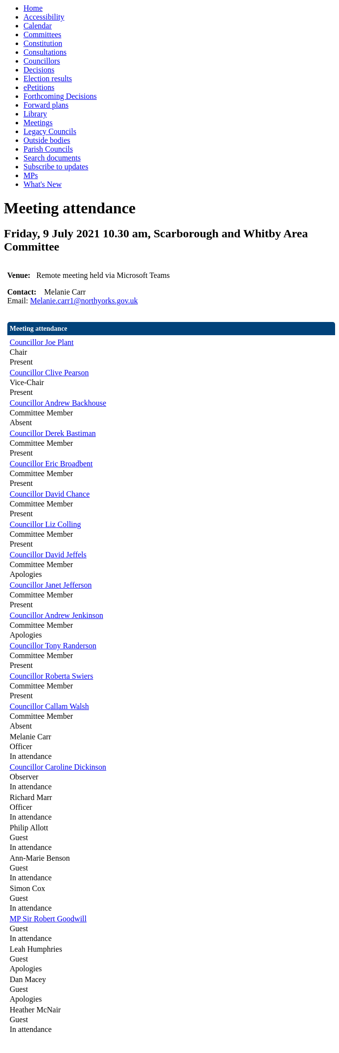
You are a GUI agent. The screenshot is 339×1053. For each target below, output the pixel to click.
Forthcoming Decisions (60, 96)
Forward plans (45, 105)
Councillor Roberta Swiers (51, 676)
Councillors (41, 61)
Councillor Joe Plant (42, 342)
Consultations (45, 52)
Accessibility (44, 17)
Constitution (42, 43)
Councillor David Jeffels (48, 554)
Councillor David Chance (50, 494)
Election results (47, 78)
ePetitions (38, 87)
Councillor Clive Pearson (49, 372)
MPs (30, 175)
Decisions (38, 70)
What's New (42, 184)
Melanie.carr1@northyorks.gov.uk (83, 301)
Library (35, 114)
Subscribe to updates (55, 166)
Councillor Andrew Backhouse (58, 403)
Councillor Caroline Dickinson (58, 767)
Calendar (37, 26)
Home (33, 8)
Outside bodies (46, 140)
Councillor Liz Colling (45, 524)
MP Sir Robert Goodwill (48, 919)
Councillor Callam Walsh (49, 706)
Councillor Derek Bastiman (53, 433)
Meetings (38, 122)
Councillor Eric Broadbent (51, 463)
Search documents (52, 158)
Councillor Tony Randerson (53, 645)
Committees (42, 34)
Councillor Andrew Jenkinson (56, 615)
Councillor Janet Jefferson (51, 585)
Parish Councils (48, 149)
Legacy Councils (49, 131)
